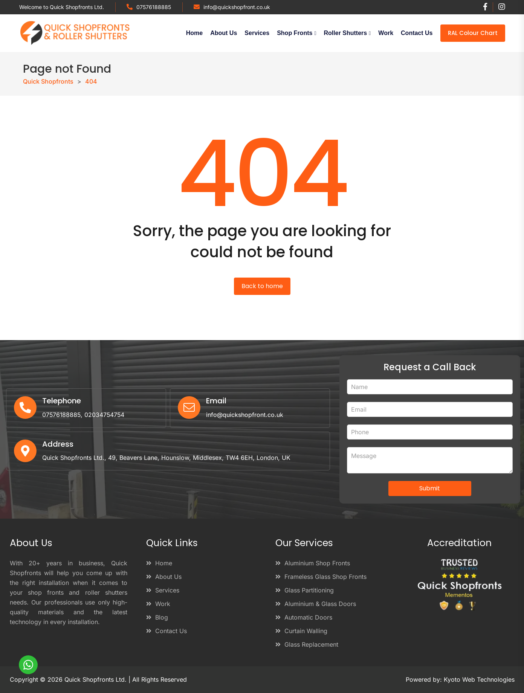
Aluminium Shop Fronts (312, 563)
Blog (157, 617)
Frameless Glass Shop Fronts (321, 576)
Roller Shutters (345, 33)
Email (216, 401)
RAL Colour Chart (473, 33)
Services (256, 33)
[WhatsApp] (28, 664)
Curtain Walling (301, 631)
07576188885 (153, 7)
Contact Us (416, 33)
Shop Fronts (294, 33)
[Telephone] (25, 408)
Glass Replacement (306, 644)
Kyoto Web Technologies (479, 679)
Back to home (262, 286)
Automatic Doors (303, 617)
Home (194, 33)
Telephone (61, 401)
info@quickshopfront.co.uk (236, 7)
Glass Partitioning (304, 590)
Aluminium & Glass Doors (315, 604)
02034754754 (106, 414)
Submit (429, 488)
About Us (223, 33)
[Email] (189, 408)
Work (385, 33)
